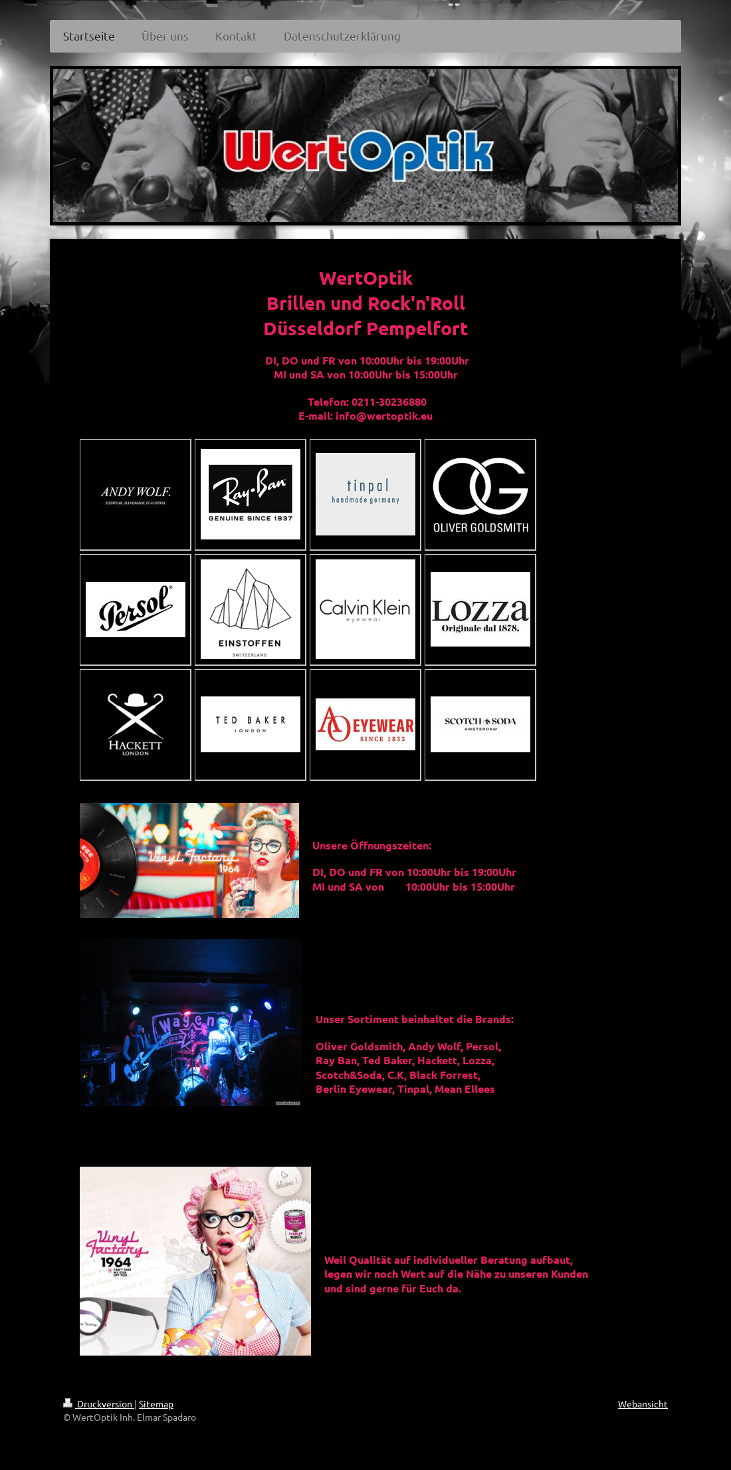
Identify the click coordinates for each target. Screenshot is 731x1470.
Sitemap (156, 1403)
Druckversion (98, 1403)
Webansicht (643, 1403)
